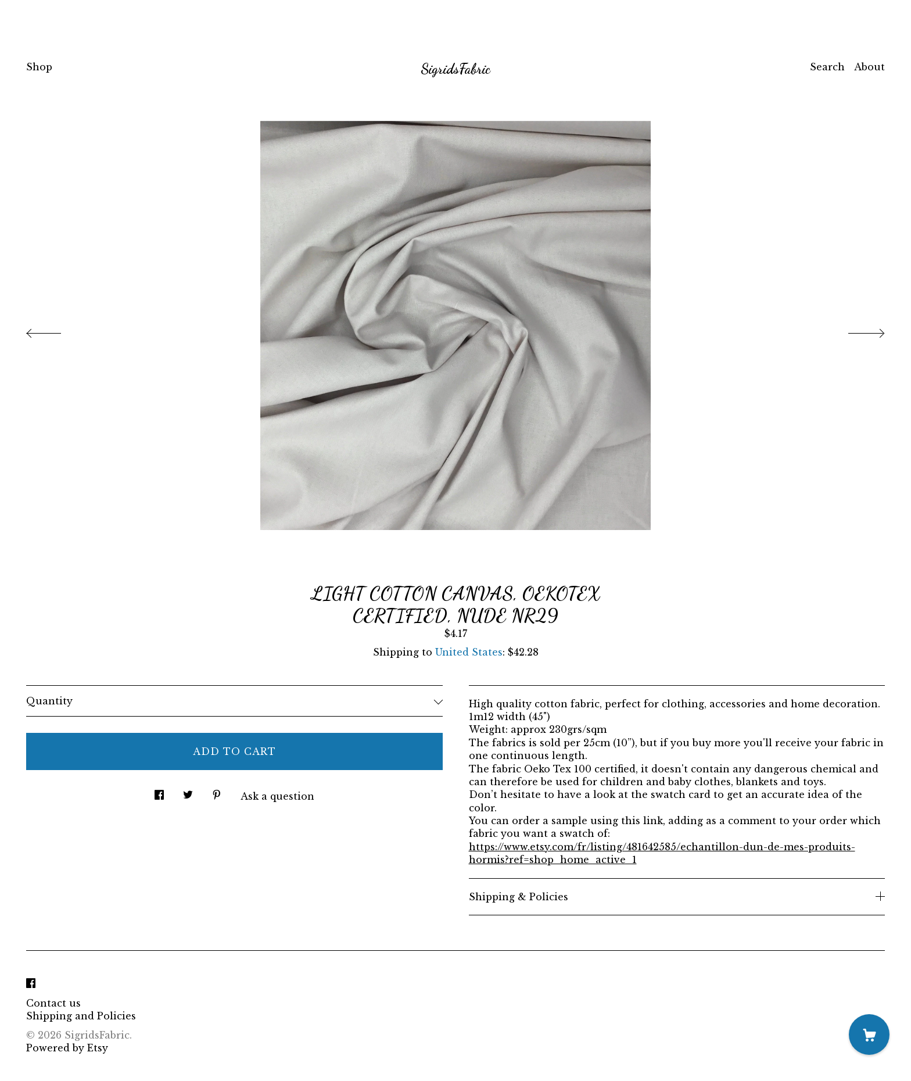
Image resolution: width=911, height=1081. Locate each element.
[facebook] (30, 983)
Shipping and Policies (81, 1016)
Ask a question (277, 796)
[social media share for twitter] (188, 791)
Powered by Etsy (67, 1048)
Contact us (53, 1003)
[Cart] (869, 1034)
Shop (39, 67)
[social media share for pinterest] (216, 791)
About (869, 67)
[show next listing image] (856, 330)
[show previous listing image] (55, 330)
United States (469, 652)
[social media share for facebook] (159, 791)
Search (827, 67)
